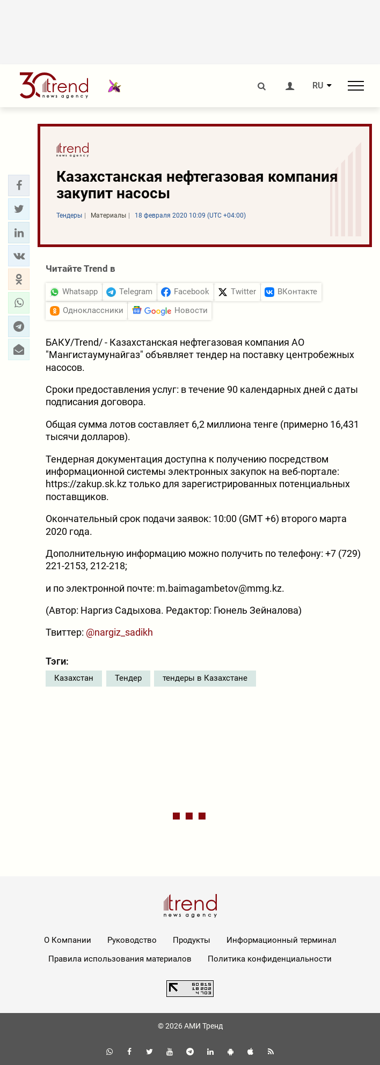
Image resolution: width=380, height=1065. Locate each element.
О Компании (67, 940)
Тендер (128, 678)
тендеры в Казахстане (205, 678)
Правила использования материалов (120, 959)
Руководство (132, 940)
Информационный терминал (281, 940)
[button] (18, 185)
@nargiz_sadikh (119, 632)
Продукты (191, 940)
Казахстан (73, 678)
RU (317, 85)
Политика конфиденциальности (270, 959)
